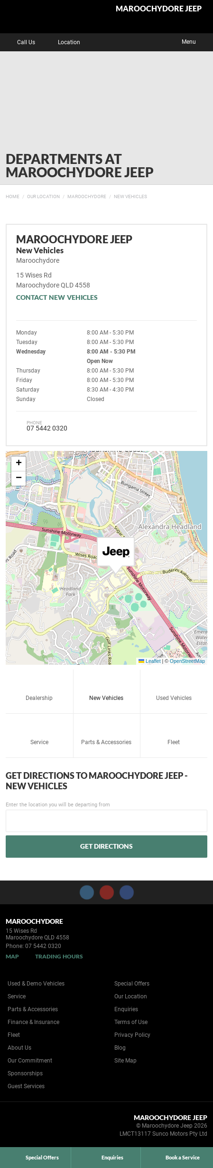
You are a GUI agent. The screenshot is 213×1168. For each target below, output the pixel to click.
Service (39, 732)
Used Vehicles (174, 687)
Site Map (125, 1060)
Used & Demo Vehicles (36, 983)
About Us (19, 1047)
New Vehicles (130, 196)
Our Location (43, 196)
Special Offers (131, 983)
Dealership (39, 687)
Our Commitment (30, 1060)
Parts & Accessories (106, 732)
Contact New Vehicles (57, 297)
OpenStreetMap (187, 661)
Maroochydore (86, 196)
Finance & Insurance (33, 1022)
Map (12, 956)
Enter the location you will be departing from (106, 817)
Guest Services (26, 1086)
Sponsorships (25, 1073)
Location (62, 42)
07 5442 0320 (47, 428)
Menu (196, 41)
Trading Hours (59, 956)
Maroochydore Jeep (159, 8)
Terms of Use (131, 1022)
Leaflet (149, 661)
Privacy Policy (132, 1035)
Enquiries (126, 1009)
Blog (120, 1047)
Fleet (174, 732)
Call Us (19, 42)
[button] (116, 556)
